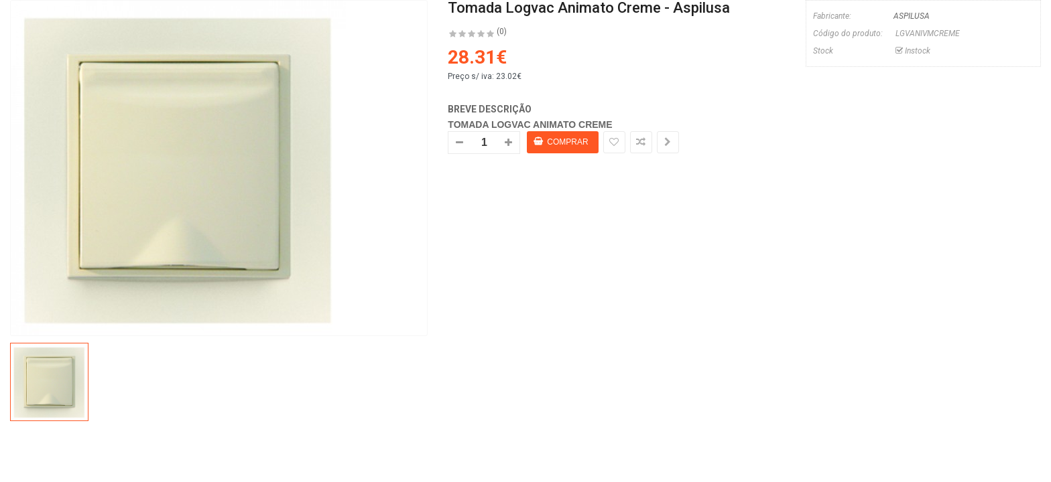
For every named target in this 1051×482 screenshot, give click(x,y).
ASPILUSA (911, 16)
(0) (502, 31)
